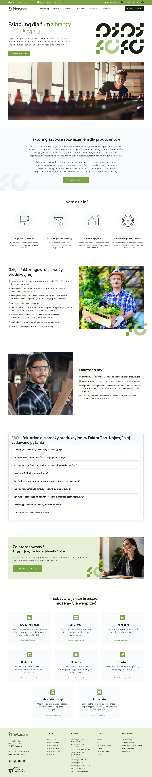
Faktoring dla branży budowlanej (78, 745)
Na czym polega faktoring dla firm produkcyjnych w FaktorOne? (45, 465)
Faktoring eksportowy (53, 751)
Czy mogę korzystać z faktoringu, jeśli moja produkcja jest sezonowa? (49, 496)
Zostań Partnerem (103, 751)
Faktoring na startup (78, 768)
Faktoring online (51, 754)
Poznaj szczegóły (19, 53)
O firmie (99, 740)
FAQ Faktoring (127, 740)
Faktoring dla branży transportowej (78, 741)
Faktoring (44, 8)
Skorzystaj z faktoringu (76, 180)
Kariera (99, 748)
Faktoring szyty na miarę (79, 771)
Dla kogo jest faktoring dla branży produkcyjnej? (38, 449)
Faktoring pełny (51, 740)
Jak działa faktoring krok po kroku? (31, 473)
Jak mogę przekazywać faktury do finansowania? (38, 504)
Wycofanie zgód (128, 748)
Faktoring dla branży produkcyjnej (78, 753)
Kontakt (99, 754)
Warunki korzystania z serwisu (132, 746)
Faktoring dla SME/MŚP (79, 760)
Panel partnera (112, 2)
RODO (99, 743)
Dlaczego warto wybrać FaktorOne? (31, 512)
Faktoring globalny (52, 748)
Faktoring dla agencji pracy (80, 749)
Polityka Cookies (128, 743)
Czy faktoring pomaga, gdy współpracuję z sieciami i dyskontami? (47, 481)
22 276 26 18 (24, 751)
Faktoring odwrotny (52, 743)
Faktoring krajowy (52, 746)
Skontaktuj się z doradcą (27, 568)
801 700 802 (12, 751)
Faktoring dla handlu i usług (80, 757)
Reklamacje (126, 751)
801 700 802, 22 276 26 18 (22, 2)
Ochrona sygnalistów (104, 746)
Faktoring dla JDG (77, 763)
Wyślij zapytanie (134, 9)
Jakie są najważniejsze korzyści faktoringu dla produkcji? (42, 488)
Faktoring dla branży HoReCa (81, 766)
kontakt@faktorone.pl (50, 2)
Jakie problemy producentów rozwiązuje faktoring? (39, 457)
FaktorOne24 (134, 2)
